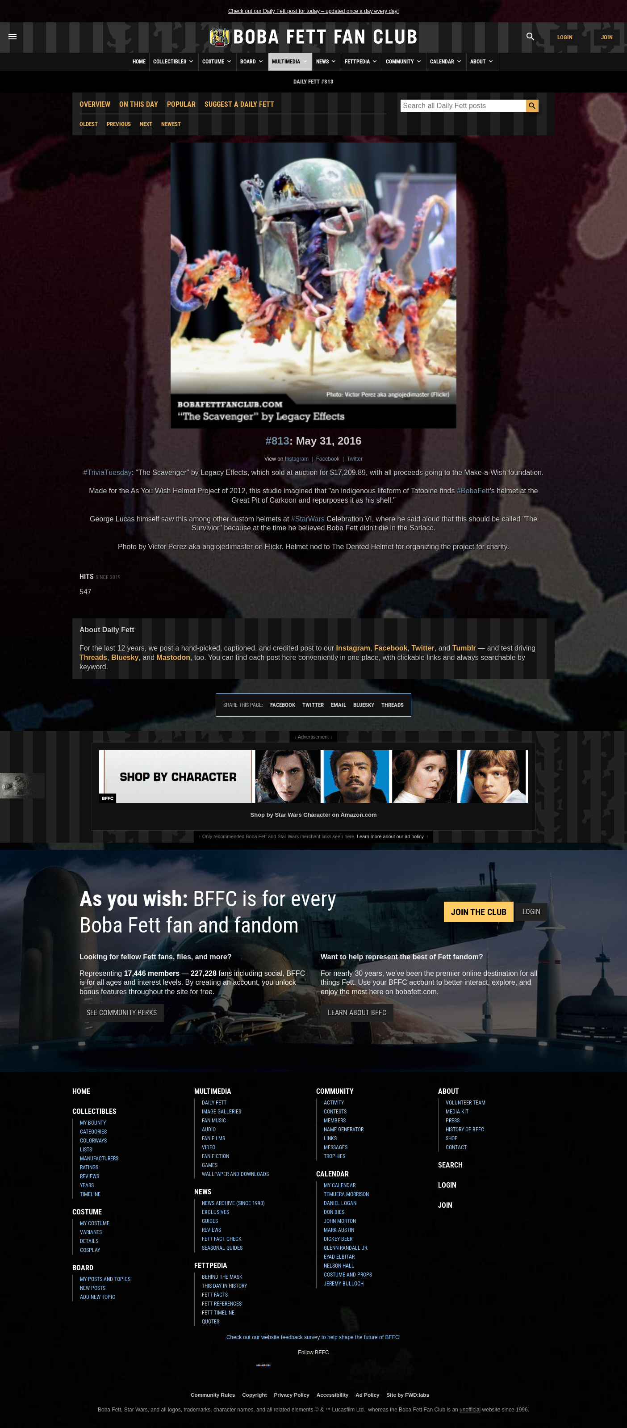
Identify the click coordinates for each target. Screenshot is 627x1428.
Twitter (355, 459)
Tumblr (464, 648)
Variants (91, 1232)
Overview (94, 104)
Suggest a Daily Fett (239, 104)
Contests (335, 1112)
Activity (334, 1103)
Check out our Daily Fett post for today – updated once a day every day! (313, 11)
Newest (171, 124)
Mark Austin (339, 1230)
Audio (209, 1129)
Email (338, 704)
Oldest (88, 124)
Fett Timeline (218, 1313)
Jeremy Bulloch (344, 1284)
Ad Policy (367, 1395)
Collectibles (174, 61)
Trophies (334, 1156)
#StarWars (308, 519)
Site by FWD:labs (408, 1395)
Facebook (328, 459)
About (482, 61)
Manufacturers (99, 1158)
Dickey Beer (338, 1239)
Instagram (297, 459)
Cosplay (90, 1250)
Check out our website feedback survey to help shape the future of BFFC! (313, 1337)
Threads (93, 657)
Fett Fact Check (222, 1239)
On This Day (138, 104)
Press (453, 1120)
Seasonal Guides (222, 1248)
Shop (452, 1138)
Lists (86, 1150)
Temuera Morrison (346, 1194)
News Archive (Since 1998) (233, 1203)
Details (89, 1241)
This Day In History (224, 1286)
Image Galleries (221, 1112)
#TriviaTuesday (108, 472)
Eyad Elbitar (339, 1257)
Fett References (222, 1304)
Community (404, 61)
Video (208, 1147)
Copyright (254, 1395)
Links (330, 1138)
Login (565, 37)
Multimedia (290, 61)
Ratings (89, 1167)
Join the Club (478, 912)
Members (335, 1120)
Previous (119, 124)
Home (139, 62)
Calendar (446, 61)
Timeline (90, 1194)
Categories (93, 1132)
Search (450, 1165)
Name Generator (344, 1129)
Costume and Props (348, 1275)
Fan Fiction (215, 1156)
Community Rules (213, 1395)
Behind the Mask (222, 1277)
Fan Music (214, 1120)
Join (607, 37)
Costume (217, 61)
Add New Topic (97, 1297)
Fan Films (213, 1138)
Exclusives (215, 1212)
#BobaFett (473, 491)
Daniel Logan (340, 1203)
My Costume (94, 1223)
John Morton (340, 1221)
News (326, 61)
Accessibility (332, 1395)
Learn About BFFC (357, 1012)
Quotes (210, 1322)
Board (252, 61)
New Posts (92, 1288)
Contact (456, 1147)
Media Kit (457, 1112)
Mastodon (174, 657)
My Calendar (339, 1185)
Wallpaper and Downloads (235, 1174)
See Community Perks (122, 1012)
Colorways (93, 1141)
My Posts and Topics (105, 1279)
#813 (277, 441)
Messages (335, 1147)
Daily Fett (214, 1103)
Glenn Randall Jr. (346, 1248)
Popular (181, 104)
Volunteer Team (465, 1103)
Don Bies (334, 1212)
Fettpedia (361, 61)
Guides (210, 1221)
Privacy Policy (291, 1395)
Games (209, 1165)
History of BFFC (465, 1129)
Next (146, 124)
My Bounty (93, 1123)
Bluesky (124, 657)
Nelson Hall (339, 1266)
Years (87, 1185)
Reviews (89, 1176)
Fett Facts (215, 1295)
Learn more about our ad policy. (391, 836)
